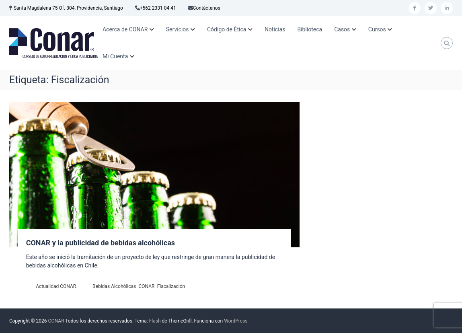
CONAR (146, 286)
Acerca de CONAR (125, 29)
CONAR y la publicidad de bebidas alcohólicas (100, 242)
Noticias (275, 29)
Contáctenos (206, 8)
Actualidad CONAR (56, 286)
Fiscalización (171, 286)
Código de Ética (226, 29)
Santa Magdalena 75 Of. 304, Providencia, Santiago (68, 8)
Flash (155, 321)
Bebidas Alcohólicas (114, 286)
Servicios (177, 29)
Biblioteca (309, 29)
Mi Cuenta (115, 56)
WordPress (235, 321)
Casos (342, 29)
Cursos (377, 29)
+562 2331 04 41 (158, 8)
